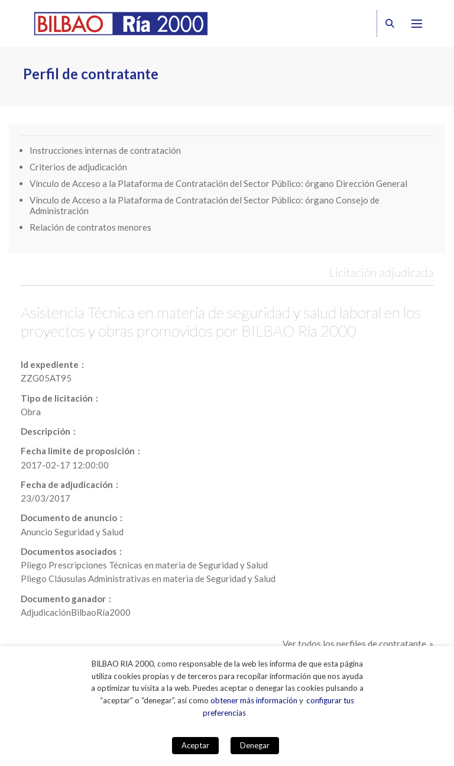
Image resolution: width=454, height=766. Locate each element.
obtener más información (253, 700)
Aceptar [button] (195, 745)
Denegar (255, 745)
